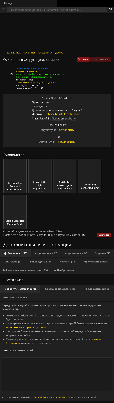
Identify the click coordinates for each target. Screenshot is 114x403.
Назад (8, 3)
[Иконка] (9, 71)
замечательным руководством (26, 327)
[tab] (15, 253)
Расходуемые (45, 52)
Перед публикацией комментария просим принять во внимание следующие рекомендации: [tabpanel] (57, 351)
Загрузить (104, 235)
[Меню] (3, 10)
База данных (14, 52)
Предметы (29, 52)
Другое (59, 52)
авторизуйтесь (39, 397)
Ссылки (84, 59)
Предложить (66, 141)
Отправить (66, 130)
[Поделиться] (110, 10)
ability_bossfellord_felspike (61, 114)
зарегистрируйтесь (59, 397)
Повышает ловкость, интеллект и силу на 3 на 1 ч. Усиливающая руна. (40, 75)
